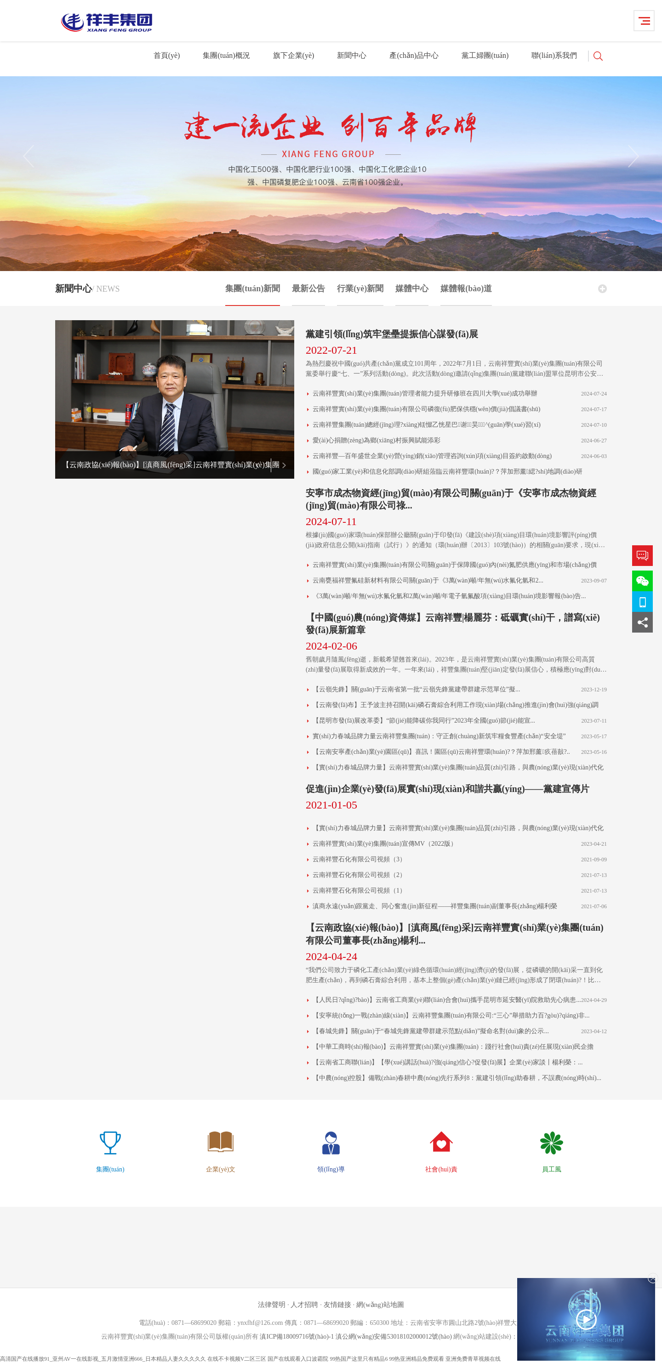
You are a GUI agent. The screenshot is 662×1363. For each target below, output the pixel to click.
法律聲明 (271, 1304)
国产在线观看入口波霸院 (298, 1359)
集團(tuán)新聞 (252, 295)
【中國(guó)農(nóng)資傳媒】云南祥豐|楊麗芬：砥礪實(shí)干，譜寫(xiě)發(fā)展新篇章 (453, 623)
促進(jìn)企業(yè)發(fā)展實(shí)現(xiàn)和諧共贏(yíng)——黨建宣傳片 (447, 789)
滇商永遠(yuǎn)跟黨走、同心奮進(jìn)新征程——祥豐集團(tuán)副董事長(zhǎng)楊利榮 (435, 906)
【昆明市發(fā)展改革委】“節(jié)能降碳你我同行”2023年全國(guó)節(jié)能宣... (424, 720)
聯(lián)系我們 (554, 55)
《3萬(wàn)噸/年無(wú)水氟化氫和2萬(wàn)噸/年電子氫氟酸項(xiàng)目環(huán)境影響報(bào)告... (449, 596)
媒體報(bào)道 (466, 295)
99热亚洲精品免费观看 (416, 1359)
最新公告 (308, 295)
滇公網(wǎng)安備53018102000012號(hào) (394, 1336)
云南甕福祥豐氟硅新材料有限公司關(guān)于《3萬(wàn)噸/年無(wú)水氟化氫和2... (428, 580)
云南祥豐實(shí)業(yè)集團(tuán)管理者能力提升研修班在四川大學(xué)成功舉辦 (425, 393)
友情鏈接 (337, 1304)
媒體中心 (411, 295)
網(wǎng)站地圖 (380, 1304)
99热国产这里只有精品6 (359, 1359)
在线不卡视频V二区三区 (237, 1359)
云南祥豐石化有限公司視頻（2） (359, 874)
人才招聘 (305, 1304)
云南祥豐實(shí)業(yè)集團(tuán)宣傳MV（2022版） (385, 843)
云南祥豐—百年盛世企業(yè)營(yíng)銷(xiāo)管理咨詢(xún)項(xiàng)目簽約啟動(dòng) (432, 455)
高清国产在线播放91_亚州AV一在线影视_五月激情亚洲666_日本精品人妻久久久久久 (103, 1359)
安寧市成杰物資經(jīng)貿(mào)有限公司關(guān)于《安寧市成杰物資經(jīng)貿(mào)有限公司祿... (451, 499)
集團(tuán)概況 (226, 55)
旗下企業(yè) (293, 55)
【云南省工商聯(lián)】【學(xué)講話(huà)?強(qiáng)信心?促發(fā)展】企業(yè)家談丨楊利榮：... (448, 1062)
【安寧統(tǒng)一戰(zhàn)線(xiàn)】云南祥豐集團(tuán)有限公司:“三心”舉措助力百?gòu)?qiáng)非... (451, 1015)
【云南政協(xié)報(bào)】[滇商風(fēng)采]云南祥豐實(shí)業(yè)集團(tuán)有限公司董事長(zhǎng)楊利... (455, 933)
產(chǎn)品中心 (414, 55)
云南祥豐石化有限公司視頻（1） (359, 890)
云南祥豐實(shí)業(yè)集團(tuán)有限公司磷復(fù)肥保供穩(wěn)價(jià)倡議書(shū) (426, 409)
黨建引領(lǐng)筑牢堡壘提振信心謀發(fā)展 (392, 334)
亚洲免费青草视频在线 (473, 1359)
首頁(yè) (167, 55)
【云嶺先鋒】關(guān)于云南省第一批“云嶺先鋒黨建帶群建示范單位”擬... (416, 689)
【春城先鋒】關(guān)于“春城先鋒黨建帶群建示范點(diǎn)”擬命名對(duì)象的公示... (431, 1031)
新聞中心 (351, 55)
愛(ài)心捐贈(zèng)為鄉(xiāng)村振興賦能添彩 (376, 440)
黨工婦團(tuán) (485, 55)
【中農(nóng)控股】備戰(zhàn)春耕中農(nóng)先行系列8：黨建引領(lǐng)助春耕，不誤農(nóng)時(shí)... (457, 1078)
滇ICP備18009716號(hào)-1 (297, 1336)
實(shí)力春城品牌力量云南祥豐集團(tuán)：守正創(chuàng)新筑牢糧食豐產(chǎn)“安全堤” (439, 736)
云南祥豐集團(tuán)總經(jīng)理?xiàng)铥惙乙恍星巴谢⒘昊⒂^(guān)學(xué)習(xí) (427, 424)
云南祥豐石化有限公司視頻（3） (359, 859)
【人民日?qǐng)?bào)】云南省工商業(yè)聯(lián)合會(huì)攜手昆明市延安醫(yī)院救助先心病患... (447, 999)
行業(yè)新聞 (360, 295)
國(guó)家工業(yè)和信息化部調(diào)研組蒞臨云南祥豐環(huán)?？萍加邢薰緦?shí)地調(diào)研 (447, 471)
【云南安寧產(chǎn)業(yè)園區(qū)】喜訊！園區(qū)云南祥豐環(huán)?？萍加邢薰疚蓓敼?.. (441, 751)
